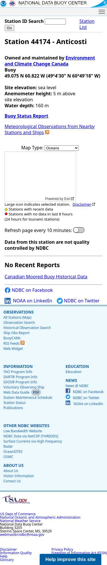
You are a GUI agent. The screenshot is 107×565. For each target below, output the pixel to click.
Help (3, 556)
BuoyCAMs (12, 338)
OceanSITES (13, 451)
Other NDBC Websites (26, 425)
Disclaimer (81, 204)
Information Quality (16, 552)
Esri (67, 199)
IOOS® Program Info (20, 382)
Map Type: (33, 147)
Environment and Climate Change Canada (50, 61)
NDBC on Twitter (78, 301)
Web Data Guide (16, 392)
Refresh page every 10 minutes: (38, 230)
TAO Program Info (17, 371)
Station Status (14, 402)
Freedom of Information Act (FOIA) (79, 552)
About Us (13, 465)
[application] (40, 176)
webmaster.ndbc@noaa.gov (22, 534)
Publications (13, 407)
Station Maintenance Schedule (27, 397)
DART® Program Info (20, 376)
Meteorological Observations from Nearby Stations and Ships (50, 129)
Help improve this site (70, 559)
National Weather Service (20, 520)
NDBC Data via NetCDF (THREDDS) (30, 436)
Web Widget (13, 348)
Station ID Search (24, 21)
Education (77, 366)
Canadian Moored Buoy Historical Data (46, 276)
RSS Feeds (14, 343)
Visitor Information (18, 475)
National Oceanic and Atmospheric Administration (40, 517)
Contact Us (12, 481)
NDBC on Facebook (29, 290)
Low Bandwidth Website (22, 431)
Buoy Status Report (26, 116)
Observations (18, 312)
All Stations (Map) (17, 317)
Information (18, 366)
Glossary (7, 559)
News (71, 380)
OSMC (8, 456)
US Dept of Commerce (18, 514)
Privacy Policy (62, 549)
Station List (86, 24)
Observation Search (19, 322)
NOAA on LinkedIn (28, 301)
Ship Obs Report (16, 332)
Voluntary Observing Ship (23, 387)
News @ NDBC (77, 385)
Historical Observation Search (27, 327)
